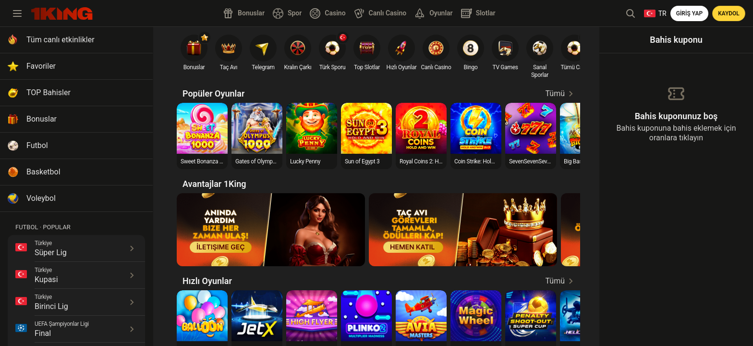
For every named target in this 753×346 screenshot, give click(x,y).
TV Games (505, 67)
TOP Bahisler (48, 92)
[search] (62, 13)
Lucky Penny (305, 161)
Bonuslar (41, 119)
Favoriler (41, 66)
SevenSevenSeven (531, 161)
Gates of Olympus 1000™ (265, 161)
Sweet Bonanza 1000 (206, 161)
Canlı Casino (436, 67)
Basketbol (43, 171)
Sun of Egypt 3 (362, 161)
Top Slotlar (367, 67)
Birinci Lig (51, 306)
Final (43, 333)
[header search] (630, 13)
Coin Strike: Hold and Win (484, 161)
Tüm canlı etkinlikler (60, 39)
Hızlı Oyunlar (402, 67)
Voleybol (41, 198)
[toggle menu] (17, 13)
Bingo (470, 67)
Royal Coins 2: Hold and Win (433, 161)
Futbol (37, 145)
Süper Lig (51, 252)
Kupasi (46, 279)
